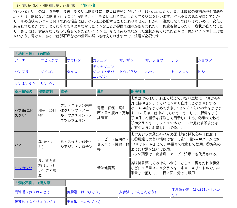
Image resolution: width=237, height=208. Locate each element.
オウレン (74, 60)
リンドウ (48, 84)
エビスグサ (49, 60)
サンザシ (126, 60)
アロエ (20, 60)
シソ (175, 60)
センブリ (22, 72)
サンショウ (154, 60)
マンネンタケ (25, 84)
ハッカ (150, 72)
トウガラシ (128, 72)
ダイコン (48, 72)
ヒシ (201, 72)
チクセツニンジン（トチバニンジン (103, 72)
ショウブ (205, 60)
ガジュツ (100, 60)
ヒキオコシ (180, 72)
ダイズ (72, 72)
